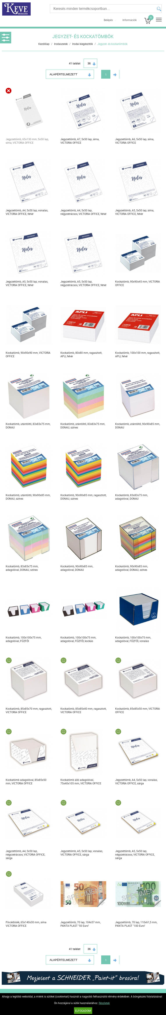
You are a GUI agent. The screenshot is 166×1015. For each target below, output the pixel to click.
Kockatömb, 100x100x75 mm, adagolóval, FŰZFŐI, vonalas (133, 639)
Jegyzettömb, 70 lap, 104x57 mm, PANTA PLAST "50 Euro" (80, 923)
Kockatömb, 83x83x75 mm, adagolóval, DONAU (131, 496)
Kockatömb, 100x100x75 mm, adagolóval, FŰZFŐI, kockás (78, 639)
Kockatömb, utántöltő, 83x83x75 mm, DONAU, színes (82, 425)
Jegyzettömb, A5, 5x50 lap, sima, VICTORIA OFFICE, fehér (134, 212)
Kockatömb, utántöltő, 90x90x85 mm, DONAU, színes (28, 496)
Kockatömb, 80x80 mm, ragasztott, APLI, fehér (81, 354)
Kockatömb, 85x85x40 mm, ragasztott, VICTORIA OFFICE (83, 710)
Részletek (104, 1003)
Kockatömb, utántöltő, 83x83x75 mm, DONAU (28, 425)
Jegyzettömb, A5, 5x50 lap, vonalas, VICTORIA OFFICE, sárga (81, 852)
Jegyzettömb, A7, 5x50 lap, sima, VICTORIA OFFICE (79, 140)
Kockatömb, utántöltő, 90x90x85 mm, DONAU (137, 425)
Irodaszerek (61, 44)
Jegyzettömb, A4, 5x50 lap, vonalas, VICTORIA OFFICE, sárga (136, 781)
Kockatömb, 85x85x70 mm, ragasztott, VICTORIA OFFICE (29, 710)
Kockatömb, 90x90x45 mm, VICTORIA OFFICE (137, 283)
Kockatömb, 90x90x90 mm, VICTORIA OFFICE (28, 354)
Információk (129, 20)
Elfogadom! (83, 1010)
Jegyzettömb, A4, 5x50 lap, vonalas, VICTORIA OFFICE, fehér (27, 212)
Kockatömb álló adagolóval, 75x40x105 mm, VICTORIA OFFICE (80, 781)
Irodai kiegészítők (82, 44)
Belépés (108, 20)
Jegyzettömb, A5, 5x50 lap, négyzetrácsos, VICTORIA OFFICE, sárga (135, 854)
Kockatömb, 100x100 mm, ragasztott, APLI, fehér (137, 354)
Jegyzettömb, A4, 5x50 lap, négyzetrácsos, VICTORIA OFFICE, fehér (83, 212)
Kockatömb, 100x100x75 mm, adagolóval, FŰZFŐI (23, 639)
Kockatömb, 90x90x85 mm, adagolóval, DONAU (76, 567)
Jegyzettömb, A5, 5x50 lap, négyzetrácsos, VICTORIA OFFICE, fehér (83, 283)
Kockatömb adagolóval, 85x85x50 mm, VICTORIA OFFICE (26, 781)
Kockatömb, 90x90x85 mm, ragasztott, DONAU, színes (83, 496)
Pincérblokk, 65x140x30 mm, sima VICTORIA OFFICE (26, 923)
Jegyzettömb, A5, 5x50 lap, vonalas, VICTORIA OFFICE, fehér (27, 283)
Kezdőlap (43, 44)
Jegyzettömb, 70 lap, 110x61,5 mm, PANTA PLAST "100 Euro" (136, 923)
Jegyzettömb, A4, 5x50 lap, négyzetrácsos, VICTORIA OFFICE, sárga (25, 854)
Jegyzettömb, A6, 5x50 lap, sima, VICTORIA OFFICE (134, 140)
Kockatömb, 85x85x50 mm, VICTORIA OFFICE (137, 710)
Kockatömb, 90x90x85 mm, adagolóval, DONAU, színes (131, 567)
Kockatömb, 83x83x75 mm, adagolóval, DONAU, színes (22, 567)
